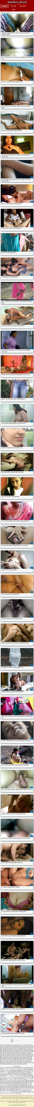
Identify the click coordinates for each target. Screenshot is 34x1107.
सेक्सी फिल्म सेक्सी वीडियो (29, 1075)
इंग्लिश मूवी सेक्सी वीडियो (5, 1050)
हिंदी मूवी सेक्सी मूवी (23, 1084)
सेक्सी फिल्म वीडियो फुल (20, 1088)
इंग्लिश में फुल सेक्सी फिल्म (15, 1050)
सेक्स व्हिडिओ (19, 1070)
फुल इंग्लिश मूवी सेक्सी (22, 1061)
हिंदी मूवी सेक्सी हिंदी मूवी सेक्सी (14, 1073)
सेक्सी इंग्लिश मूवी (3, 1064)
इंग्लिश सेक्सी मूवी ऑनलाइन (17, 1056)
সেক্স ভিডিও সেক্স (13, 1093)
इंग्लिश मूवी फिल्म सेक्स (15, 1048)
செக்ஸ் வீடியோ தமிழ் (5, 1077)
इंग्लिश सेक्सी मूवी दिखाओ (28, 1056)
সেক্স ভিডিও (24, 1070)
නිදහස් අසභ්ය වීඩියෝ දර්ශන (6, 1092)
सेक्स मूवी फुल (16, 1092)
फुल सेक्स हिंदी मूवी (14, 1081)
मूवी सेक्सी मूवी (29, 1074)
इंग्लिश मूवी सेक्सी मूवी (28, 1049)
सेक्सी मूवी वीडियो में (23, 1092)
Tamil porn (19, 1093)
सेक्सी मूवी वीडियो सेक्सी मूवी (12, 1067)
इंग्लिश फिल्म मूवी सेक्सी (21, 1046)
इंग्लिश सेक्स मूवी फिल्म (20, 1052)
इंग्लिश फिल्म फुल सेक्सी (12, 1046)
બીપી (21, 1089)
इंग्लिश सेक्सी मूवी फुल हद (15, 1057)
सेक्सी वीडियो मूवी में (7, 1082)
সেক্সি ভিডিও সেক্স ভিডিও (5, 1070)
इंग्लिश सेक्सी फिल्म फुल (13, 1054)
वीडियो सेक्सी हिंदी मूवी (27, 1086)
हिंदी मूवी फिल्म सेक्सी (18, 1086)
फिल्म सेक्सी (2, 1090)
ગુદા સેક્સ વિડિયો (19, 1075)
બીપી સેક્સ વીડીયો (18, 1080)
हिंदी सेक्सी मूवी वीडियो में (28, 1069)
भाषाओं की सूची (3, 1074)
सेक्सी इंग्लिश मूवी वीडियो (22, 1064)
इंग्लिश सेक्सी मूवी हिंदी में (22, 1058)
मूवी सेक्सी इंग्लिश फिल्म (9, 1062)
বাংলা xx (7, 1090)
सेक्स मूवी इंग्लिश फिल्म (18, 1062)
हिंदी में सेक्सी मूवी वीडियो (15, 1082)
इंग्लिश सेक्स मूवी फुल (29, 1052)
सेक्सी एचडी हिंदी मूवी (27, 1090)
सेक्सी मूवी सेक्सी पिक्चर (25, 1082)
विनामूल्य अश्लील (30, 1092)
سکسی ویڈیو (30, 1080)
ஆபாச (8, 1093)
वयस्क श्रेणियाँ (23, 6)
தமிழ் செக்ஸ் (3, 1093)
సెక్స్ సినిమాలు (3, 1067)
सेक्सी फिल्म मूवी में (25, 1077)
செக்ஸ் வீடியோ (6, 1069)
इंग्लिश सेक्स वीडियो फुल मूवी (23, 1053)
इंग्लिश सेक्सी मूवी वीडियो (24, 1057)
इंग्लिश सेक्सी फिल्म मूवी (23, 1054)
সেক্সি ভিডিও (20, 1090)
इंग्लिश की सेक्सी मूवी (14, 1045)
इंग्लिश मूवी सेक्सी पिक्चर (9, 1049)
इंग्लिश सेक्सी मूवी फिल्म (4, 1057)
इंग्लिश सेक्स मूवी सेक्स (4, 1053)
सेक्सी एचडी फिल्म (6, 1089)
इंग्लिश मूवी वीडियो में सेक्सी (25, 1048)
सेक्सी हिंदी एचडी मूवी (13, 1090)
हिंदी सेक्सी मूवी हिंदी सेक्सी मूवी (24, 1071)
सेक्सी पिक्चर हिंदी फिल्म (18, 1078)
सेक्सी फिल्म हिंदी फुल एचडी (8, 1086)
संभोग (30, 1077)
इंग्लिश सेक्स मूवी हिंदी (13, 1053)
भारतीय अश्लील (3, 1081)
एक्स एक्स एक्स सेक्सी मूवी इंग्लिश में (11, 1061)
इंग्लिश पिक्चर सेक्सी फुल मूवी (24, 1045)
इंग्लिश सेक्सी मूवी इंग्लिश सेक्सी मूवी (17, 2)
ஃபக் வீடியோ (10, 1078)
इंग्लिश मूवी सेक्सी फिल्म (19, 1049)
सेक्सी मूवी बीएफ (3, 1075)
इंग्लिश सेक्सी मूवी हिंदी (12, 1058)
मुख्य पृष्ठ (5, 6)
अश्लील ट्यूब (24, 1080)
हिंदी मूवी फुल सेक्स (21, 1067)
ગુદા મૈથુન (12, 1069)
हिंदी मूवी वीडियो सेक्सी (23, 1081)
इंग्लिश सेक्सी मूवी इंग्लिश (6, 1056)
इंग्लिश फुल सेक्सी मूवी (6, 1048)
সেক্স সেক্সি (7, 1071)
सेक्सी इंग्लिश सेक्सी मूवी (15, 1089)
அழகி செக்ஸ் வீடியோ (27, 1089)
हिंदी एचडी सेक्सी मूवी (11, 1088)
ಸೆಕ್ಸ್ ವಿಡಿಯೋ (14, 1070)
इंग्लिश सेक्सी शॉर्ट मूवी (23, 1060)
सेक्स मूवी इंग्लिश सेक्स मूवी (29, 1062)
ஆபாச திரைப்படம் (11, 1075)
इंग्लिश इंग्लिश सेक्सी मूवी (5, 1045)
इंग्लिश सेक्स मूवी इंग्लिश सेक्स (10, 1052)
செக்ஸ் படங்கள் (27, 1078)
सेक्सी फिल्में (9, 1074)
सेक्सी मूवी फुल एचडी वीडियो (25, 1073)
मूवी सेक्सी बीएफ (23, 1074)
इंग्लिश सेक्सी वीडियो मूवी (13, 1060)
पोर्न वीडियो (8, 1081)
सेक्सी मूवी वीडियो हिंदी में (14, 1084)
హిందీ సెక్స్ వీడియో (15, 1074)
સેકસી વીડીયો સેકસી (18, 1069)
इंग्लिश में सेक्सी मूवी (24, 1050)
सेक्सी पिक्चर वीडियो (13, 1071)
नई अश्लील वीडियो (13, 8)
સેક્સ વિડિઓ (18, 1077)
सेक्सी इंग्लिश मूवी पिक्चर (12, 1064)
